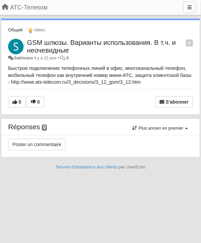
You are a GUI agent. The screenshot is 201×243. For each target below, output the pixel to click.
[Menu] (189, 7)
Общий (15, 29)
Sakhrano (23, 58)
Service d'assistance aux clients (86, 166)
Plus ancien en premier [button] (160, 128)
